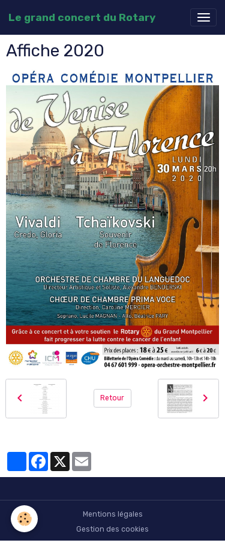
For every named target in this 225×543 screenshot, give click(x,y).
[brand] (81, 17)
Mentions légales (113, 514)
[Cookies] (24, 518)
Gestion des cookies (112, 529)
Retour (112, 398)
